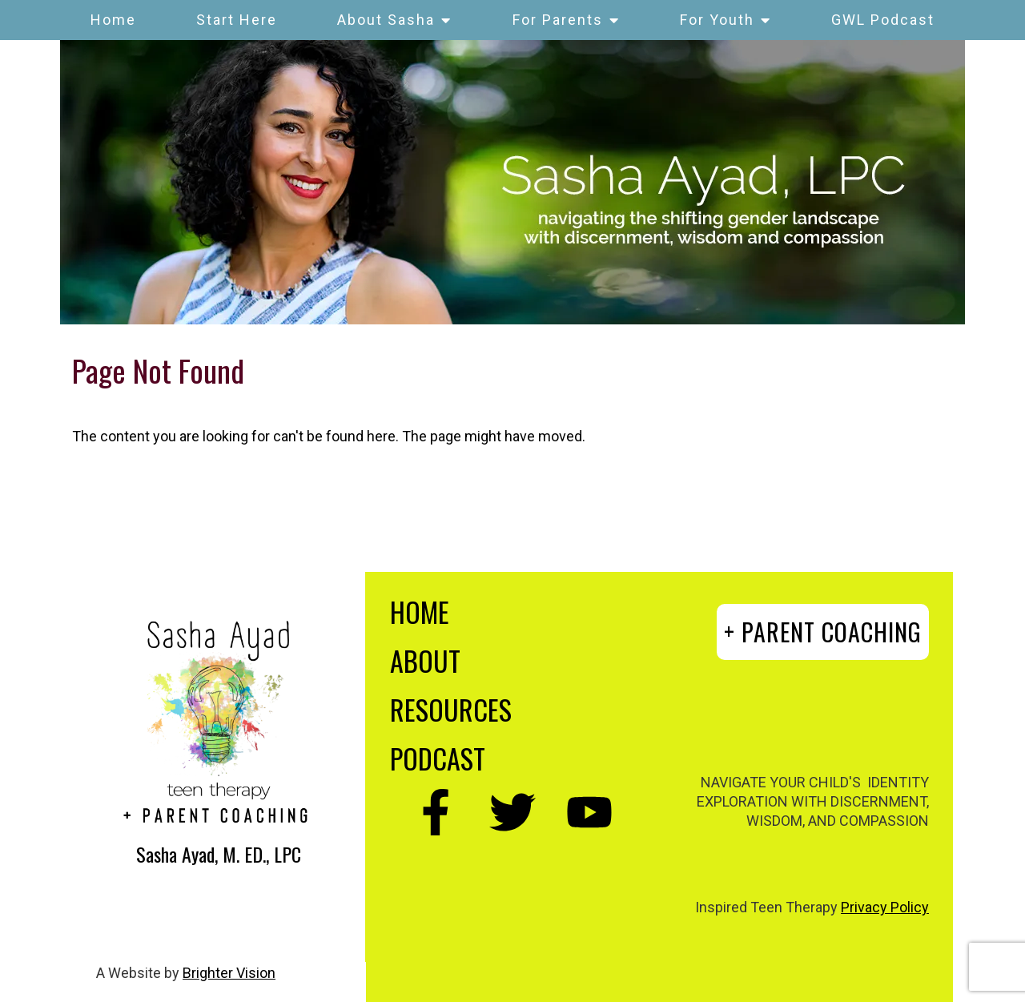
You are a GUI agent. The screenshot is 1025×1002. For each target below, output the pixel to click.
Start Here (236, 19)
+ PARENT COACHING (823, 632)
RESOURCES (451, 709)
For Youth (717, 19)
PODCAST (437, 758)
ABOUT (425, 660)
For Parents (557, 19)
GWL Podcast (883, 19)
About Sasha (386, 19)
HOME (419, 611)
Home (113, 19)
